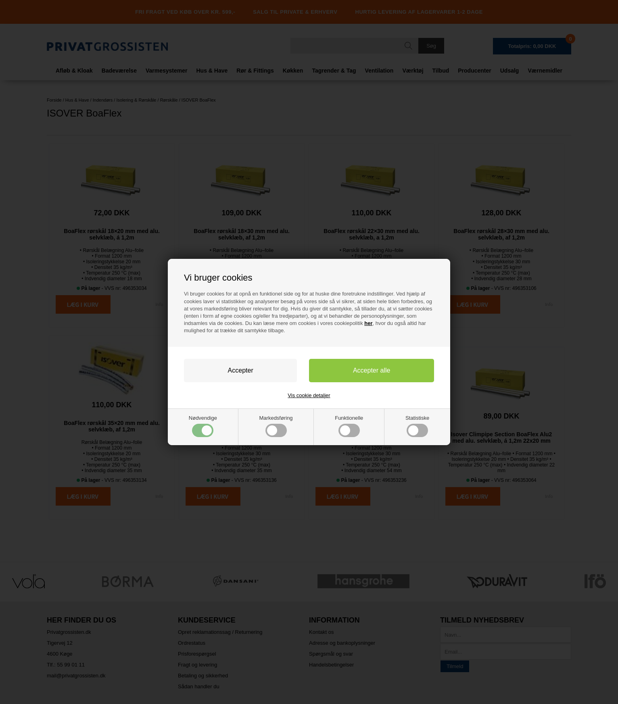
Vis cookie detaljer (309, 395)
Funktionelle (349, 426)
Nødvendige (203, 426)
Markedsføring (276, 426)
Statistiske (417, 426)
